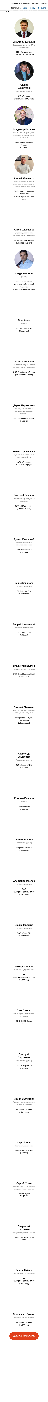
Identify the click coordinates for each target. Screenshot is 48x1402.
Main (25, 8)
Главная (14, 3)
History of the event (37, 8)
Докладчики (24, 3)
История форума (39, 3)
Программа (15, 8)
